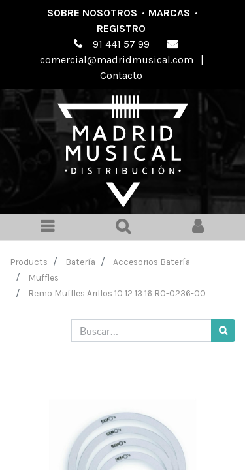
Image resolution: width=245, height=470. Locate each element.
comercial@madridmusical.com (116, 60)
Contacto (121, 75)
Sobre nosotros (92, 13)
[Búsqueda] (223, 330)
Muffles (43, 277)
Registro (121, 28)
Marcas (169, 13)
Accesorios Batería (151, 262)
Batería (80, 262)
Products (29, 262)
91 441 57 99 (121, 44)
